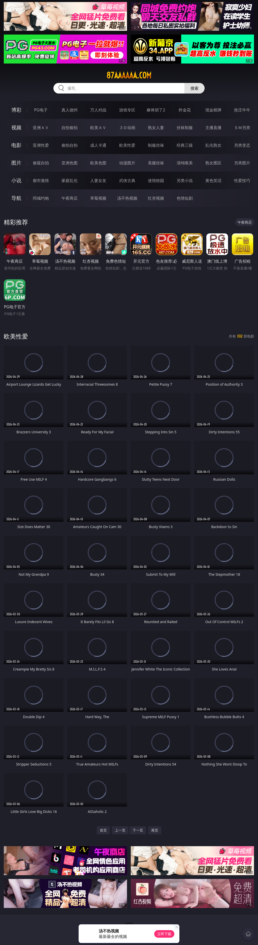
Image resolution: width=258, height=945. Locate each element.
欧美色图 (98, 163)
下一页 (138, 830)
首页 (103, 830)
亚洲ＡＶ (41, 127)
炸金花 (185, 110)
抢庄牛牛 (242, 110)
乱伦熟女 (213, 145)
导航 (16, 198)
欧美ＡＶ (98, 127)
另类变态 (242, 145)
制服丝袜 (156, 145)
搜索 (194, 88)
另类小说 (185, 180)
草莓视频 (98, 198)
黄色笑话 (213, 180)
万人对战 (98, 110)
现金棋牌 (213, 110)
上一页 (120, 830)
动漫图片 (127, 163)
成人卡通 (98, 145)
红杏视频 (156, 198)
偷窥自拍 (41, 163)
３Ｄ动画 (127, 127)
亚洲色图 (69, 163)
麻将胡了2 (156, 110)
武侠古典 (127, 180)
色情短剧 (185, 198)
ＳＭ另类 (242, 127)
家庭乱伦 (69, 180)
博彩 (16, 109)
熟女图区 (213, 163)
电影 (16, 145)
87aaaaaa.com (128, 75)
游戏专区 (127, 110)
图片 (16, 162)
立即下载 (164, 933)
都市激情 (41, 180)
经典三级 (185, 145)
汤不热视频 (127, 198)
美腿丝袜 (156, 163)
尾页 (154, 830)
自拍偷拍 (69, 127)
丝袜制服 (185, 127)
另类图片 (242, 163)
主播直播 (213, 127)
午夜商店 (69, 198)
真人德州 (69, 110)
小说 (16, 180)
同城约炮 (41, 198)
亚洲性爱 (41, 145)
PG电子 (40, 110)
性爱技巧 (242, 180)
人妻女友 (98, 180)
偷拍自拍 (69, 145)
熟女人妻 (156, 127)
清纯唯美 (185, 163)
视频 (16, 127)
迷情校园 (156, 180)
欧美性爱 (127, 145)
